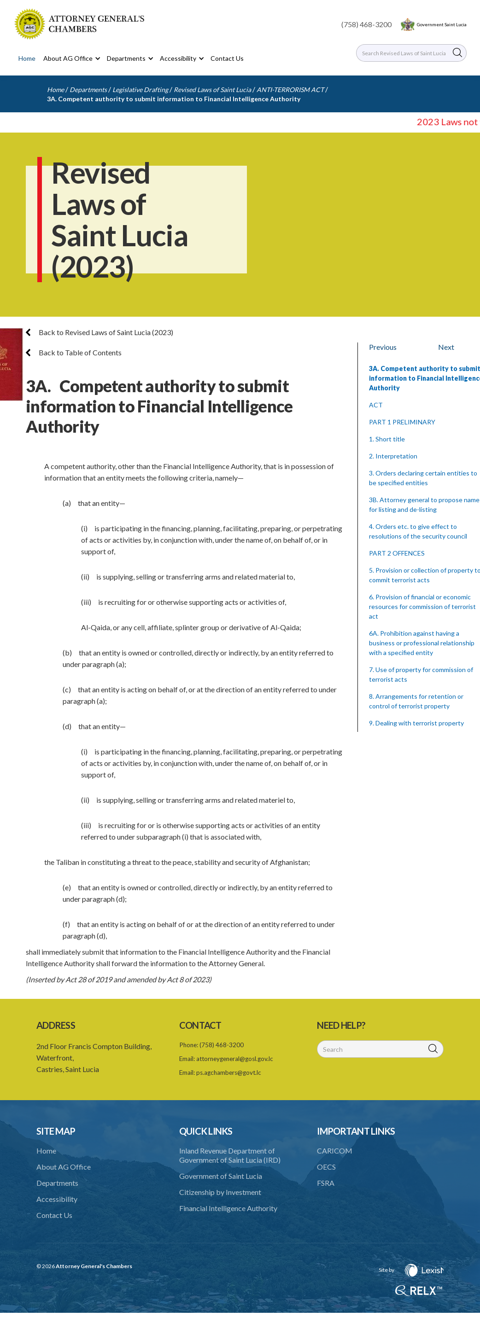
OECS (326, 1166)
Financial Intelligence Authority (228, 1208)
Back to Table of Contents (74, 352)
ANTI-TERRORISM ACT (290, 89)
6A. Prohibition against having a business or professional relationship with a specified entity (421, 642)
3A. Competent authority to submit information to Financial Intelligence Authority (173, 98)
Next (446, 346)
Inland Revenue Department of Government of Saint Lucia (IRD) (230, 1155)
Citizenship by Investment (220, 1192)
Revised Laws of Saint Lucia (212, 89)
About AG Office (63, 1166)
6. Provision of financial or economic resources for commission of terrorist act (422, 606)
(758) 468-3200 (366, 24)
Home (26, 58)
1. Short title (387, 439)
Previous (383, 346)
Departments (88, 89)
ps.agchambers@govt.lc (228, 1072)
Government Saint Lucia (442, 24)
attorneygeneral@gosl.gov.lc (234, 1058)
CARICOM (334, 1150)
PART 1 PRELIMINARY (402, 422)
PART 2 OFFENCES (397, 553)
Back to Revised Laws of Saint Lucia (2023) (99, 332)
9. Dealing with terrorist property (416, 723)
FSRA (325, 1182)
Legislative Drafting (140, 89)
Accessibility (56, 1198)
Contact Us (227, 58)
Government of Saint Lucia (220, 1175)
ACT (376, 405)
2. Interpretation (393, 456)
